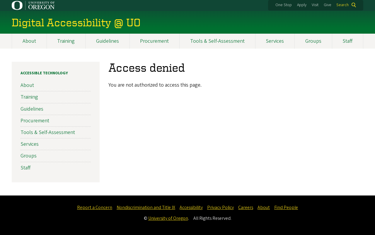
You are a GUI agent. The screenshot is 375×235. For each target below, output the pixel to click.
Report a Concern (94, 207)
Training (66, 41)
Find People (286, 207)
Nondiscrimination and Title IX (146, 207)
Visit (315, 5)
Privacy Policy (220, 207)
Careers (245, 207)
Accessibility (191, 207)
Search (342, 5)
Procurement (154, 41)
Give (327, 5)
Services (275, 41)
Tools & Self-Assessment (217, 41)
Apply (301, 5)
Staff (347, 41)
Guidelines (107, 41)
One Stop (283, 5)
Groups (313, 41)
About (29, 41)
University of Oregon (168, 218)
